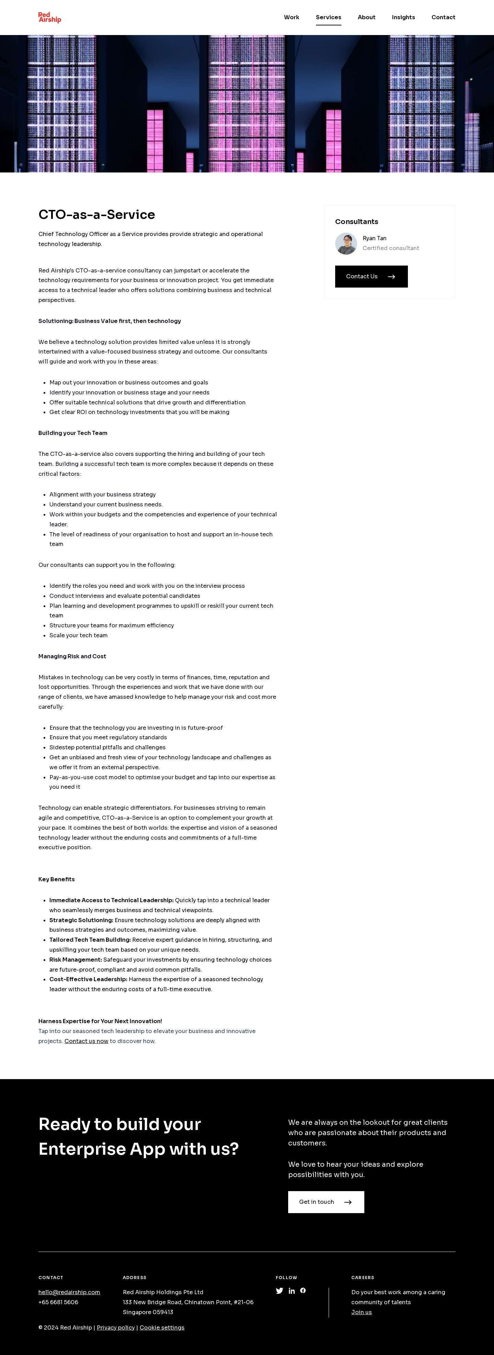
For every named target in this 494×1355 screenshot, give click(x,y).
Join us (361, 1312)
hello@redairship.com (69, 1292)
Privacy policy (116, 1327)
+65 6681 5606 (58, 1302)
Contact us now (86, 1041)
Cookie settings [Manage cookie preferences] (162, 1327)
